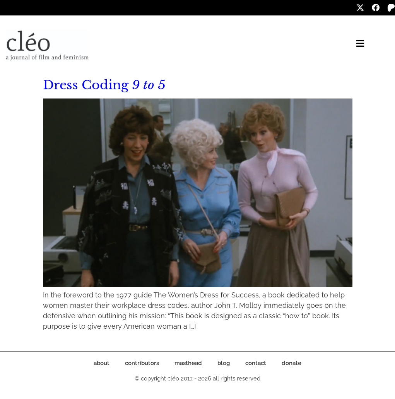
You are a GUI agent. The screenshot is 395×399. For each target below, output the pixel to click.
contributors (142, 363)
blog (223, 363)
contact (255, 363)
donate (291, 363)
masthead (188, 363)
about (101, 363)
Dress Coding (104, 85)
